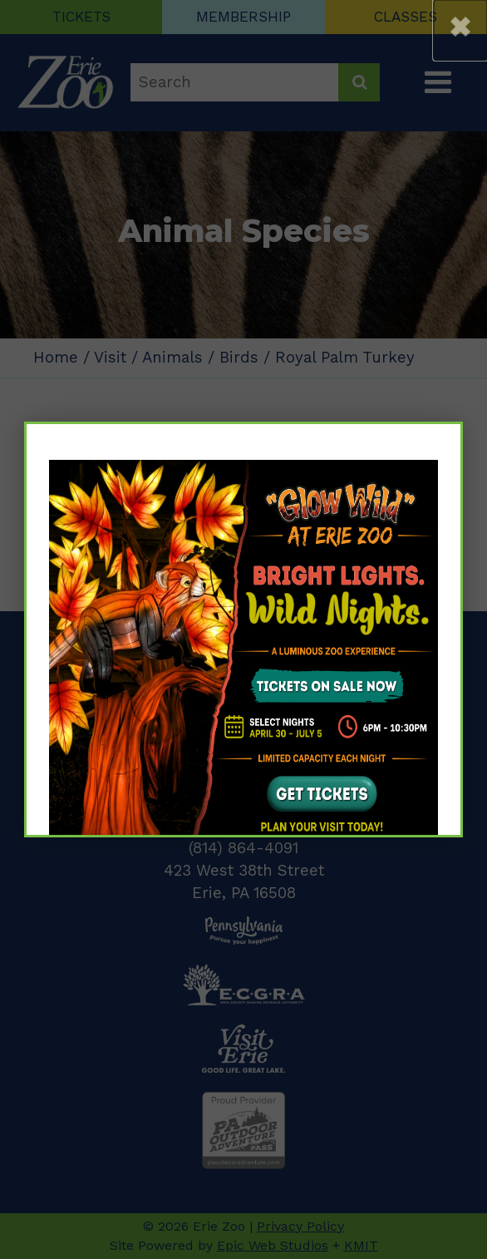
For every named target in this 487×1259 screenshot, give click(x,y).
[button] (460, 30)
